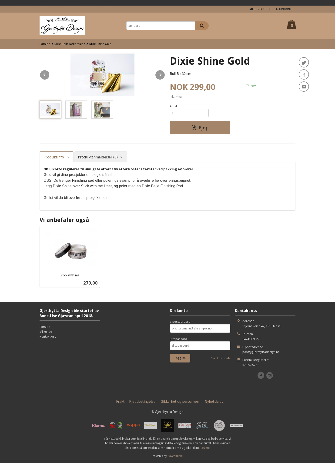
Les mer (205, 448)
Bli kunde (46, 331)
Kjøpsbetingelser (143, 401)
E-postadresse (180, 321)
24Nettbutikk (175, 456)
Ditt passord (178, 339)
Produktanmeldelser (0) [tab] (98, 157)
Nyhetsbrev (214, 401)
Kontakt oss (48, 336)
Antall (174, 106)
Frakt (120, 401)
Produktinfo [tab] (54, 157)
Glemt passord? (220, 358)
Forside (45, 44)
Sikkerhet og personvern (180, 401)
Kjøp (200, 127)
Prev (49, 74)
